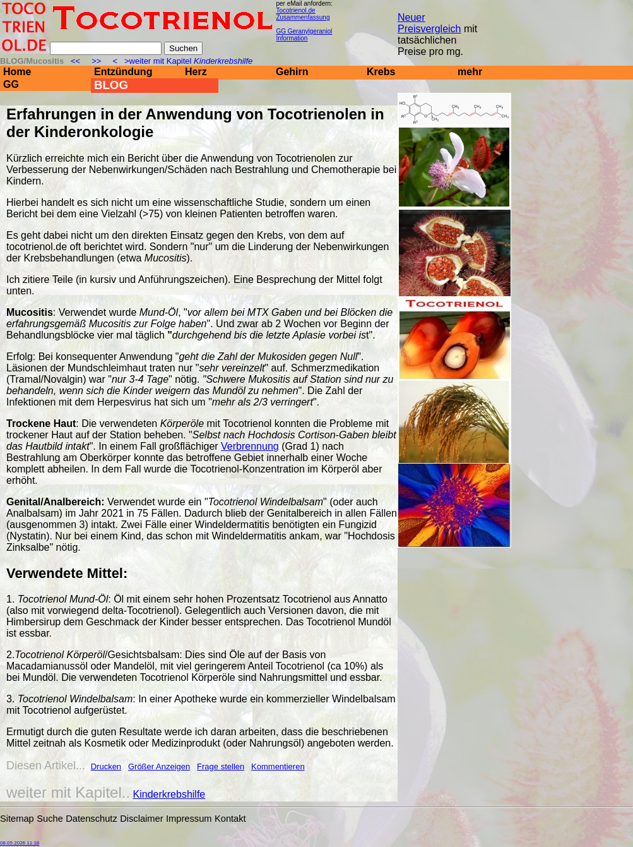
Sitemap (17, 819)
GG (11, 84)
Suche (50, 819)
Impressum (188, 819)
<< (76, 61)
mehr (470, 71)
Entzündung (123, 71)
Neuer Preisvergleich (429, 23)
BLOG (111, 85)
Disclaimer (141, 819)
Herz (196, 71)
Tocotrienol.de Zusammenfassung (302, 14)
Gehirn (292, 71)
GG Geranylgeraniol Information (304, 35)
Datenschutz (91, 819)
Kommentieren (278, 766)
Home (17, 71)
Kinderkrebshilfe (169, 794)
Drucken (106, 766)
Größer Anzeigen (159, 766)
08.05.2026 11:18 (19, 843)
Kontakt (230, 819)
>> (96, 61)
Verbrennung (250, 446)
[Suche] (106, 48)
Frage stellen (220, 766)
